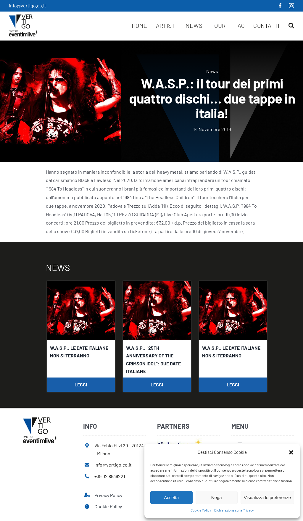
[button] (291, 452)
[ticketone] (179, 440)
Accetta (171, 497)
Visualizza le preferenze (267, 497)
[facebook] (280, 5)
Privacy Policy (108, 495)
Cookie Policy (201, 510)
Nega (216, 497)
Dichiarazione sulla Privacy (234, 510)
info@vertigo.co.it (27, 5)
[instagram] (291, 5)
